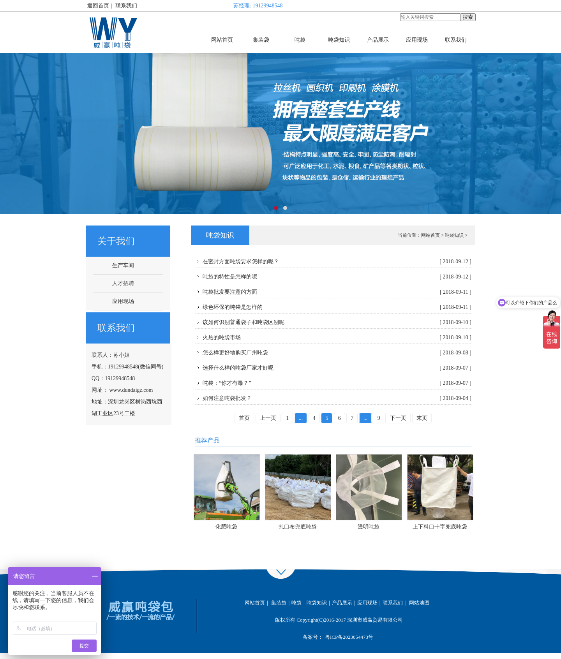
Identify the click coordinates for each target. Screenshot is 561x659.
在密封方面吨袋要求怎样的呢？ (337, 262)
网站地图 (419, 603)
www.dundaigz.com (131, 390)
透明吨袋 (368, 527)
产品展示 (378, 40)
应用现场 (417, 40)
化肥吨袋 (226, 527)
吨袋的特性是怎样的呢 (337, 277)
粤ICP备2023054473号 (349, 637)
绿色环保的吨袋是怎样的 (337, 307)
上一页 (268, 418)
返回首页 (98, 6)
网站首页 (222, 40)
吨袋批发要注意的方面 (337, 292)
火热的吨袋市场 (337, 338)
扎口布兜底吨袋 (298, 527)
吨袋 (300, 40)
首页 (244, 418)
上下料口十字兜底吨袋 (440, 527)
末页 (421, 418)
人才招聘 (123, 283)
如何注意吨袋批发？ (337, 398)
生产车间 (123, 265)
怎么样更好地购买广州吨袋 (337, 353)
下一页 (398, 418)
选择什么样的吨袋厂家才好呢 (337, 368)
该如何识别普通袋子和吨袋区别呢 (337, 322)
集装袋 (261, 40)
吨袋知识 (339, 40)
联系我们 (126, 6)
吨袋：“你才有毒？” (337, 383)
